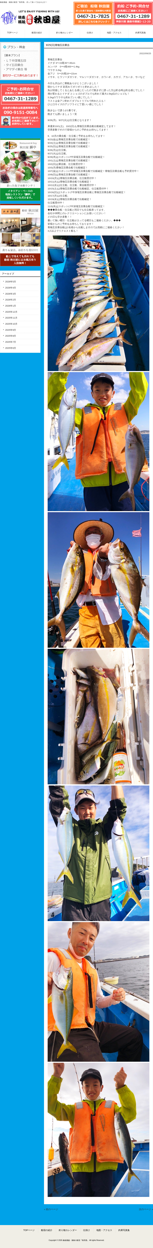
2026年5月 (10, 281)
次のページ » (146, 1209)
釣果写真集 (124, 1230)
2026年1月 (10, 305)
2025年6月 (10, 348)
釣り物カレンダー (68, 1230)
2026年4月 (10, 287)
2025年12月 (11, 312)
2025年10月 (11, 324)
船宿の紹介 (46, 1230)
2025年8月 (10, 336)
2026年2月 (10, 299)
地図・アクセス (104, 1230)
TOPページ (29, 1230)
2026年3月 (10, 293)
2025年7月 (10, 342)
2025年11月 (11, 317)
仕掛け (86, 1230)
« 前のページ (51, 1209)
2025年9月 (10, 330)
